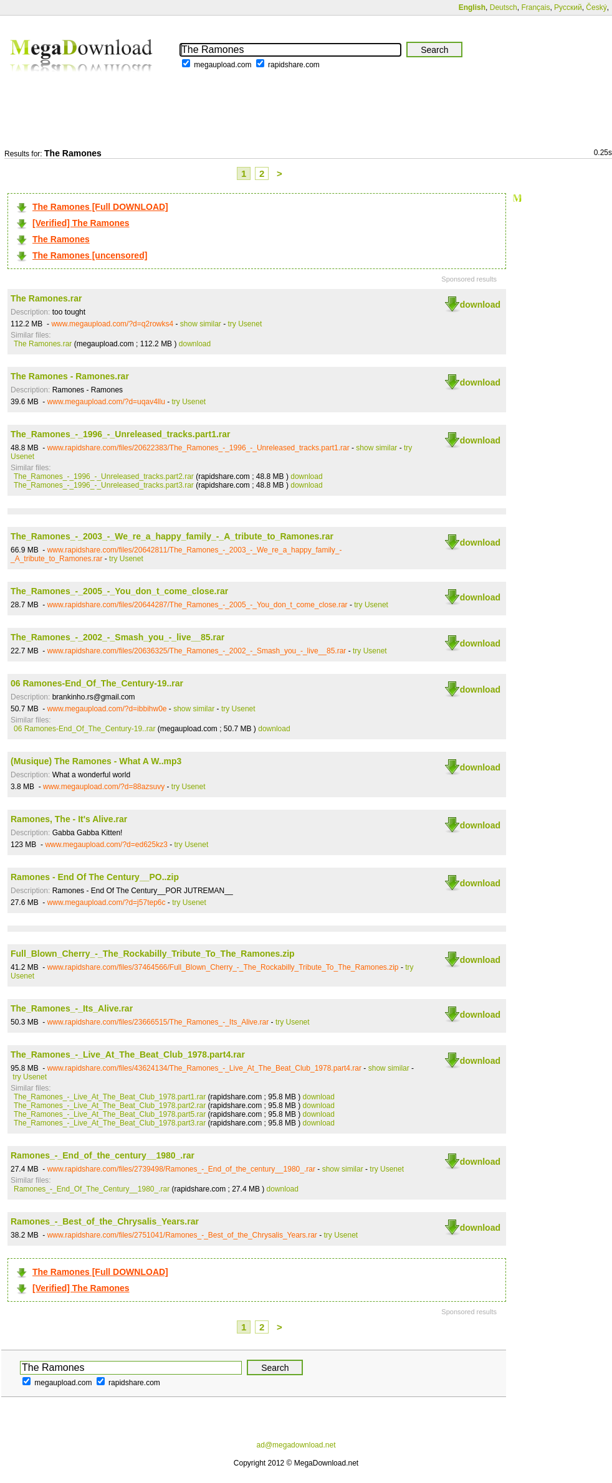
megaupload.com (222, 64)
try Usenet (245, 324)
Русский (568, 7)
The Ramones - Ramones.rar (70, 376)
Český (596, 7)
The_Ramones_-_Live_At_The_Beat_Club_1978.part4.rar (128, 1054)
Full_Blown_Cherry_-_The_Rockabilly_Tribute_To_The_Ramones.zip (153, 954)
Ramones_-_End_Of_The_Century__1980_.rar (92, 1189)
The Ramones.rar (46, 298)
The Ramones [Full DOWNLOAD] (100, 207)
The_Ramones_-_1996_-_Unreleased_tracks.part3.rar (104, 485)
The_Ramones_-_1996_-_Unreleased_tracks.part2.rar (104, 476)
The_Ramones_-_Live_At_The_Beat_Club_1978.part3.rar (110, 1123)
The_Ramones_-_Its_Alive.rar (72, 1008)
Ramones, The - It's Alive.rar (69, 819)
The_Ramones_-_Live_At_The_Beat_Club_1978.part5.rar (110, 1114)
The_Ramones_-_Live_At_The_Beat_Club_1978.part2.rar (110, 1105)
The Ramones (61, 239)
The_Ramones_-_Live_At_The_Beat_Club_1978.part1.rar (110, 1096)
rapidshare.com (294, 64)
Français (535, 7)
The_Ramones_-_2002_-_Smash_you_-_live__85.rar (117, 637)
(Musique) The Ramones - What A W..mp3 (96, 761)
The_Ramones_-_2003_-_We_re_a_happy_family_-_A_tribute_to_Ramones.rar (172, 536)
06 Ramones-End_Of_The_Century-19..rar (97, 683)
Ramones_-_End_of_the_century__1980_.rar (102, 1155)
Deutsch (503, 7)
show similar (200, 324)
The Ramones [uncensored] (89, 255)
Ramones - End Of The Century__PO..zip (95, 877)
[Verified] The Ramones (81, 223)
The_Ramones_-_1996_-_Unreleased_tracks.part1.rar (121, 434)
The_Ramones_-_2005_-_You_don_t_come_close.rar (119, 591)
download (480, 305)
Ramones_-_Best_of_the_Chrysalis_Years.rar (105, 1221)
